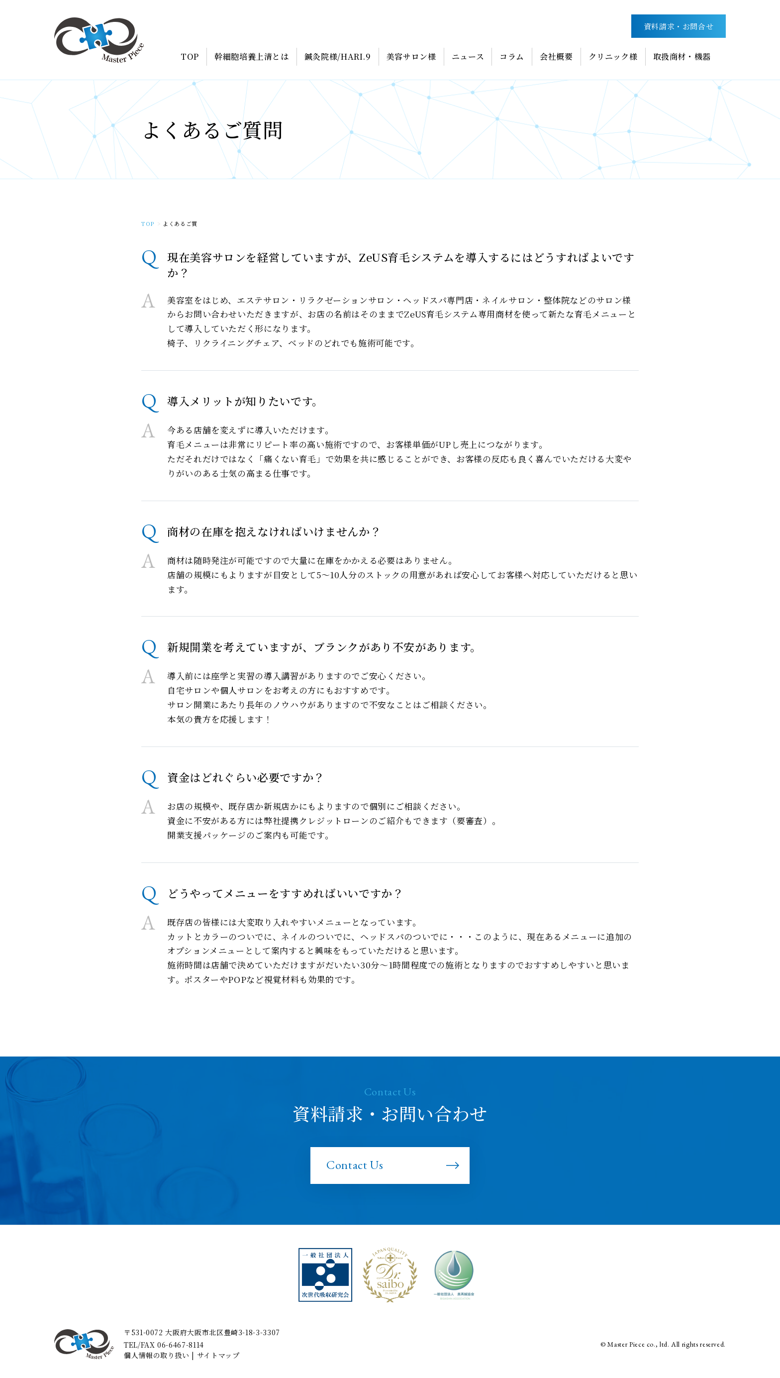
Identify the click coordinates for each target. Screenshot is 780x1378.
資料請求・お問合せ (679, 26)
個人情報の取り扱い (157, 1355)
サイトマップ (218, 1355)
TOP (147, 223)
